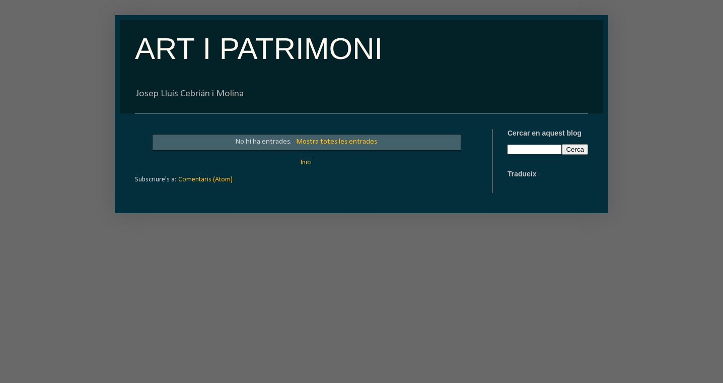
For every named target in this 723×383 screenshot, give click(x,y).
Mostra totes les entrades (336, 142)
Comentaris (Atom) (205, 179)
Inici (306, 162)
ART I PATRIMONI (259, 49)
